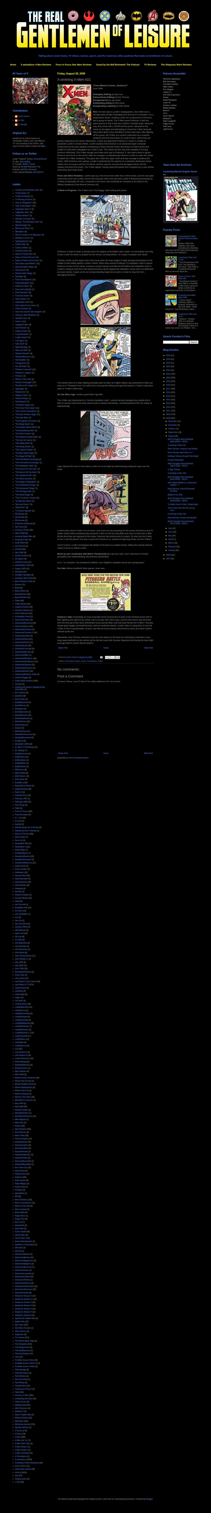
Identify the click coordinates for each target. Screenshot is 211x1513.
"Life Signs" (20, 341)
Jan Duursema (21, 924)
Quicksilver (19, 1193)
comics (83, 661)
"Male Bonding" (21, 347)
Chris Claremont (22, 613)
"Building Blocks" (22, 241)
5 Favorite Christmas (23, 523)
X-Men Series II (21, 1450)
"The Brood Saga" (22, 405)
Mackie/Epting (21, 1062)
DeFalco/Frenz (21, 731)
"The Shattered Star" (23, 475)
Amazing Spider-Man (24, 536)
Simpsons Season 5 (23, 1312)
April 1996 (19, 552)
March (171, 543)
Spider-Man (20, 1321)
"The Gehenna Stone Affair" (26, 437)
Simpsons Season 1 (23, 1296)
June (170, 532)
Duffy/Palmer (20, 766)
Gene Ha (18, 840)
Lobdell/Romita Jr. (22, 1033)
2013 (168, 403)
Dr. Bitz (21, 120)
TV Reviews (150, 64)
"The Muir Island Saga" (24, 453)
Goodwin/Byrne (21, 853)
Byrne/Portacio (21, 597)
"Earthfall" (19, 276)
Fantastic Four (21, 795)
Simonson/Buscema (23, 1267)
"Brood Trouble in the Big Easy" (28, 235)
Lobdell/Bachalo (21, 1007)
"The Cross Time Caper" (25, 408)
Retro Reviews (21, 1200)
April (170, 539)
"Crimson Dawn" (22, 251)
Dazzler (18, 728)
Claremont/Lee (21, 645)
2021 (168, 374)
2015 (168, 396)
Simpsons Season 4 (23, 1309)
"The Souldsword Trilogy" (25, 485)
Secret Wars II (21, 1238)
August (171, 436)
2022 (168, 370)
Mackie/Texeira (21, 1068)
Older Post (148, 648)
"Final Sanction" (21, 292)
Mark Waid (19, 1074)
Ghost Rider (20, 850)
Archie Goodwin (21, 556)
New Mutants (20, 1129)
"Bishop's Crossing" (23, 219)
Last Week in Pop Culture (25, 981)
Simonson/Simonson (23, 1289)
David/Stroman (21, 715)
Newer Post (63, 648)
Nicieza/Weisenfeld (23, 1161)
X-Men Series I (21, 1447)
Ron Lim (18, 1222)
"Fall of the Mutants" (23, 280)
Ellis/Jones (19, 770)
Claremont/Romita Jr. (24, 658)
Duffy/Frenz (20, 757)
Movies (18, 1126)
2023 (168, 366)
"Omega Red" (20, 363)
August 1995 (20, 568)
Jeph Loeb (19, 933)
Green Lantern (21, 869)
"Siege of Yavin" (21, 395)
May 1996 (19, 1106)
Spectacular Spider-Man (25, 1318)
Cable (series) (21, 604)
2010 (168, 414)
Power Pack (20, 1187)
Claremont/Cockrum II (24, 632)
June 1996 (19, 968)
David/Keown (20, 705)
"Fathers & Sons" (22, 286)
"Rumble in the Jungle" (24, 385)
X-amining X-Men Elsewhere (27, 1463)
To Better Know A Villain (25, 1366)
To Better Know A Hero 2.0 (26, 1363)
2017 (168, 389)
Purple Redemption (176, 460)
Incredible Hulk (21, 908)
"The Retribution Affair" (24, 466)
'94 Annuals (20, 517)
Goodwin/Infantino (22, 856)
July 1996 (19, 965)
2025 (168, 359)
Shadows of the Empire (24, 1244)
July (170, 528)
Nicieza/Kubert (21, 1145)
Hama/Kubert (20, 875)
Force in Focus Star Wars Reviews (74, 64)
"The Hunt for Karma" (24, 440)
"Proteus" (19, 376)
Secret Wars (20, 1235)
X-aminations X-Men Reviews (36, 64)
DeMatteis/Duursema (24, 734)
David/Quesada (21, 712)
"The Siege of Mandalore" (25, 482)
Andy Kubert (20, 543)
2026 (168, 355)
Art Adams (19, 559)
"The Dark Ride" (21, 418)
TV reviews (19, 1337)
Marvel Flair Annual (23, 1081)
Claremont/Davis (22, 639)
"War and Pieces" (22, 504)
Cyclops (18, 684)
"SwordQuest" (21, 401)
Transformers (20, 1386)
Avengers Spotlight (23, 575)
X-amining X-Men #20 (177, 473)
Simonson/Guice (22, 1270)
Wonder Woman (21, 1427)
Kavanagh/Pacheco (23, 972)
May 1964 (19, 1103)
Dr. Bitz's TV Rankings (24, 747)
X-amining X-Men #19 (177, 514)
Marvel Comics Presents (25, 1078)
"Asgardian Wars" (22, 212)
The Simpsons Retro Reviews (176, 64)
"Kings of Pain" (21, 331)
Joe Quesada (20, 946)
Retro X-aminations (23, 1203)
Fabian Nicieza (21, 789)
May (170, 536)
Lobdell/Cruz (20, 1010)
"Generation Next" (22, 302)
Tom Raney (20, 1382)
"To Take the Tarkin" (23, 501)
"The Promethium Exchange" (27, 463)
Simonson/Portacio (23, 1283)
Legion (18, 997)
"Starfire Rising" (21, 398)
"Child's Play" (20, 244)
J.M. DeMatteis (21, 914)
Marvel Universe (22, 1094)
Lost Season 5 (21, 1052)
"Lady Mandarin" (22, 334)
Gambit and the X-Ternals (25, 831)
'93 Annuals (20, 514)
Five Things (20, 805)
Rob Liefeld (20, 1212)
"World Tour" (20, 507)
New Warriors (20, 1132)
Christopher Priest (22, 616)
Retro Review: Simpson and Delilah (182, 449)
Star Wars (19, 1325)
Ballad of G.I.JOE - (176, 495)
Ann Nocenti (20, 546)
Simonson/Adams (22, 1254)
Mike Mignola (20, 1119)
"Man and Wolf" (21, 350)
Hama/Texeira (21, 885)
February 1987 (21, 798)
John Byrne (20, 952)
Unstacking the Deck (23, 1398)
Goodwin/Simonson (23, 859)
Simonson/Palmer (22, 1280)
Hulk (17, 901)
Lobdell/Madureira (22, 1023)
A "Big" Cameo (174, 469)
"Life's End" (20, 344)
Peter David (20, 1180)
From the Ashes (21, 815)
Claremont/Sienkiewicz (24, 661)
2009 (168, 418)
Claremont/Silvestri (23, 665)
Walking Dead (21, 1405)
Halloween (19, 872)
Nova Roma (20, 1171)
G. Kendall (22, 124)
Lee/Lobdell (20, 994)
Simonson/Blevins (22, 1257)
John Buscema (21, 949)
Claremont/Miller (22, 655)
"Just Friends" (21, 328)
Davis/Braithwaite (22, 718)
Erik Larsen (20, 779)
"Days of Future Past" (24, 254)
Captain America (22, 607)
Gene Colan (20, 837)
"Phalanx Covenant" (23, 369)
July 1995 (19, 962)
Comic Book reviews (72, 661)
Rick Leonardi (20, 1209)
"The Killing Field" (22, 443)
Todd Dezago (20, 1370)
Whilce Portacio (21, 1418)
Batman (18, 584)
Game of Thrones (22, 834)
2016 (168, 392)
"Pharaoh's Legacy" (23, 373)
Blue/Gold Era (21, 594)
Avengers (19, 572)
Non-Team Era (21, 1167)
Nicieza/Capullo (21, 1139)
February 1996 (21, 802)
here (43, 146)
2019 (168, 381)
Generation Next (22, 843)
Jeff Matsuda (20, 930)
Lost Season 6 (21, 1055)
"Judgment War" (21, 325)
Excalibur (19, 782)
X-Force (18, 1434)
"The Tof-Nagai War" (23, 491)
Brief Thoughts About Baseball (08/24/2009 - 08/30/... (180, 440)
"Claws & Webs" (21, 248)
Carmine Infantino (22, 610)
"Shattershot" (20, 392)
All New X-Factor (22, 530)
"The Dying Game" (22, 424)
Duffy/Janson (20, 760)
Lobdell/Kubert (21, 1017)
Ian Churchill (20, 904)
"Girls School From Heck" (25, 305)
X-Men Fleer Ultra (22, 1443)
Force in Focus (21, 811)
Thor (17, 1357)
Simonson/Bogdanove (24, 1260)
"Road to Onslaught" (23, 382)
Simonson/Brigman (23, 1264)
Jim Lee (18, 936)
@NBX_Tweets (28, 164)
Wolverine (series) (22, 1424)
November (173, 425)
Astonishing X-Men (23, 565)
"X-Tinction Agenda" (23, 511)
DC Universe (20, 693)
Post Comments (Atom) (78, 758)
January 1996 (20, 927)
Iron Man (18, 911)
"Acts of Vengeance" (23, 203)
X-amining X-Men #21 (177, 445)
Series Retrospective (23, 1241)
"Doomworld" (20, 270)
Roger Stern (20, 1216)
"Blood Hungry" (21, 225)
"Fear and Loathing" (23, 289)
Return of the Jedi (22, 1206)
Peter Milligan (20, 1184)
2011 (168, 411)
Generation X (20, 847)
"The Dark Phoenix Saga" (25, 414)
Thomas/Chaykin (22, 1353)
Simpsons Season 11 (24, 1299)
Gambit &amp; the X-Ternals (27, 827)
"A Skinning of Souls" (24, 199)
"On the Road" (21, 366)
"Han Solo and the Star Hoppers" (28, 312)
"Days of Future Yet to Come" (27, 260)
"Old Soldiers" (21, 360)
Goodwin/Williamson (23, 863)
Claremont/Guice (22, 642)
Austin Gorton (24, 116)
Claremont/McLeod (23, 652)
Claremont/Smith (22, 671)
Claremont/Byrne (22, 626)
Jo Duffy (18, 940)
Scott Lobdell (20, 1232)
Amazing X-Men (21, 539)
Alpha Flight (20, 533)
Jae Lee (18, 920)
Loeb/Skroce (20, 1046)
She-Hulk (19, 1248)
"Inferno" (18, 321)
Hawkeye (19, 888)
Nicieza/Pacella (21, 1151)
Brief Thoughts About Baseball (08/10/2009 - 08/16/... (180, 478)
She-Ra (18, 1251)
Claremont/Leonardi (23, 649)
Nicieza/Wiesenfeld (23, 1164)
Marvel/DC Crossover (24, 1100)
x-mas (17, 1482)
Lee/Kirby (19, 991)
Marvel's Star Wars (23, 1097)
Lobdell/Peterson (22, 1026)
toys (16, 1475)
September (173, 432)
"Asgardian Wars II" (23, 209)
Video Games (20, 1402)
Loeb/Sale (19, 1042)
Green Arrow (20, 866)
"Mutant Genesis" (22, 353)
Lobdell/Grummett (22, 1013)
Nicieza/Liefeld (21, 1148)
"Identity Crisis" (21, 318)
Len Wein (19, 1001)
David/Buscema (21, 702)
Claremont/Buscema (23, 623)
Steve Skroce (20, 1331)
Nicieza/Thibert (21, 1158)
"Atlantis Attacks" (22, 215)
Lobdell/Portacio (21, 1029)
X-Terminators (21, 1456)
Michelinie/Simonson (23, 1116)
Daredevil (19, 696)
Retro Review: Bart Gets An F (180, 452)
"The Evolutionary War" (24, 430)
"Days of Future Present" (25, 257)
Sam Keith (19, 1228)
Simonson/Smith (22, 1293)
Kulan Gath (19, 975)
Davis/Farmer (20, 721)
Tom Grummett (21, 1379)
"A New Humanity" (22, 196)
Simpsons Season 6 (23, 1315)
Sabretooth (19, 1225)
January (171, 550)
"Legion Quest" (21, 337)
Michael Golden (21, 1110)
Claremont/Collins (22, 636)
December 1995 (21, 744)
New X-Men (20, 1135)
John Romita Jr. (21, 959)
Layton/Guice (20, 988)
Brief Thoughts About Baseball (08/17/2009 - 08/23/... (180, 464)
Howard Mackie (21, 898)
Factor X (18, 792)
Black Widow (20, 591)
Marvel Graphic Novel (24, 1084)
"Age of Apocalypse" (23, 206)
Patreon (18, 1177)
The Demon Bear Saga (24, 1341)
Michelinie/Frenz (22, 1113)
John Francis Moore (23, 956)
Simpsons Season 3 (23, 1305)
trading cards (20, 1479)
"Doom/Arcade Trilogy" (24, 267)
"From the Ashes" (22, 296)
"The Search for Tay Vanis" (26, 472)
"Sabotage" (19, 389)
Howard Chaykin (22, 895)
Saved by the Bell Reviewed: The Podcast (118, 64)
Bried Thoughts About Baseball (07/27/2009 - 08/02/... (181, 522)
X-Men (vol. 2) (21, 1440)
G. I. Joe (18, 818)
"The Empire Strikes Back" (26, 427)
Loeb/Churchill (21, 1036)
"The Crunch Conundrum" (25, 411)
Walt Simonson (21, 1408)
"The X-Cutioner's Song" (25, 498)
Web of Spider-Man (23, 1415)
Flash (17, 808)
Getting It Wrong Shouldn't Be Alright (183, 456)
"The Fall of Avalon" (23, 434)
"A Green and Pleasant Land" (27, 190)
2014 (168, 400)
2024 (168, 363)
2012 (168, 407)
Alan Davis (19, 527)
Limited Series (21, 1004)
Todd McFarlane (21, 1373)
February (172, 547)
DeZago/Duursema (23, 737)
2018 (168, 385)
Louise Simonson (22, 1058)
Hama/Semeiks (21, 879)
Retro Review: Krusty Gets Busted (182, 518)
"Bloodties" (19, 232)
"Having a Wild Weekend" (25, 315)
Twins (17, 1392)
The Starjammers (22, 1347)
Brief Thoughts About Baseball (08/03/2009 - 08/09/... (180, 499)
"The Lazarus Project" (24, 450)
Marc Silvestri (20, 1071)
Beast (17, 588)
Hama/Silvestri (21, 882)
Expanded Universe (23, 786)
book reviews (20, 1466)
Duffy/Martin (20, 763)
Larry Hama (20, 978)
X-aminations (92, 661)
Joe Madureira (21, 943)
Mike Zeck (19, 1122)
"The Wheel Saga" (22, 495)
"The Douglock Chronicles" (26, 421)
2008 (168, 555)
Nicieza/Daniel (21, 1142)
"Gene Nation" (21, 299)
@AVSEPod (38, 172)
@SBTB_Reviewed (28, 169)
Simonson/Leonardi (23, 1273)
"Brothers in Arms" (22, 238)
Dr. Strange (20, 750)
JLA (16, 917)
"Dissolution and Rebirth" (25, 263)
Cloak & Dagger (21, 677)
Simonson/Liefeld (22, 1277)
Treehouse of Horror (23, 1389)
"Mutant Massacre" (23, 357)
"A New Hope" (21, 193)
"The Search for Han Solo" (26, 469)
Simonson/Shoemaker (24, 1286)
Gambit (18, 824)
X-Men (100, 661)
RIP (16, 1196)
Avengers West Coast (24, 578)
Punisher (18, 1190)
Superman (19, 1334)
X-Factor (18, 1431)
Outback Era (20, 1174)
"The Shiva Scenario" (24, 479)
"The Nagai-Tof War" (23, 456)
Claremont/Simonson (24, 668)
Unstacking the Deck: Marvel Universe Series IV (188, 238)
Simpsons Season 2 (23, 1302)
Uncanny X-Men (21, 1395)
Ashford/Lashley (21, 562)
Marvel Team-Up (22, 1090)
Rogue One (20, 1219)
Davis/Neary (20, 725)
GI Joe (17, 821)
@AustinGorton (40, 159)
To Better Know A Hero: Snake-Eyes (183, 504)
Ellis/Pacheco (20, 776)
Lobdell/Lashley (21, 1020)
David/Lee (19, 709)
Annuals (18, 549)
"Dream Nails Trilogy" (24, 273)
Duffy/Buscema (21, 753)
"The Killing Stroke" (23, 446)
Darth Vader (20, 699)
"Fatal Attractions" (22, 283)
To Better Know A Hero (24, 1360)
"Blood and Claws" (22, 228)
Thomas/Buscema (22, 1350)
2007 (168, 559)
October (171, 429)
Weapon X (19, 1411)
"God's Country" (21, 308)
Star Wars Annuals (22, 1328)
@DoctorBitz (25, 162)
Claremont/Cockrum (23, 629)
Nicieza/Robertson (22, 1155)
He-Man (18, 891)
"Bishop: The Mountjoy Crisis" (27, 222)
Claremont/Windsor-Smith (25, 674)
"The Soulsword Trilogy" (25, 488)
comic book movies (23, 1469)
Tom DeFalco (20, 1376)
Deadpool (19, 741)
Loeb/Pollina (20, 1039)
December (173, 421)
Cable (17, 601)
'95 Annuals (20, 520)
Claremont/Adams (22, 620)
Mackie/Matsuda (22, 1065)
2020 (168, 378)
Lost (17, 1049)
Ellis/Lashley (20, 773)
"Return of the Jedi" (23, 379)
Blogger (149, 1499)
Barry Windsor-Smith (23, 581)
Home (13, 64)
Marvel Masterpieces (23, 1087)
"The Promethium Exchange (26, 459)
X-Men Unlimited (22, 1453)
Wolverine (19, 1421)
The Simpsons (21, 1344)
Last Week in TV (22, 984)
